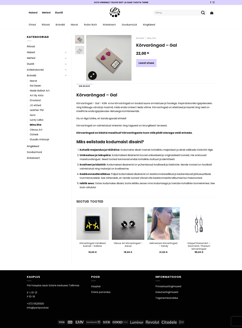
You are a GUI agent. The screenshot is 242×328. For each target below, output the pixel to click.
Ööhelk (34, 134)
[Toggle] (66, 52)
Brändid (60, 24)
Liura (32, 115)
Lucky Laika (36, 120)
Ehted (32, 24)
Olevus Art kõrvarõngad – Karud (128, 245)
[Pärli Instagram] (214, 2)
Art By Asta (36, 95)
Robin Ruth (90, 24)
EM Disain (35, 85)
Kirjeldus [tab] (84, 86)
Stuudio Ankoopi (39, 139)
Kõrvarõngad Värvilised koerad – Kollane (93, 245)
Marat (74, 24)
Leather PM (37, 110)
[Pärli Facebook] (211, 2)
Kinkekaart (109, 24)
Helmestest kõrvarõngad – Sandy (163, 245)
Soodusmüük (129, 24)
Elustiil (59, 12)
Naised (33, 12)
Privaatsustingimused (168, 286)
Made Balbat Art (40, 90)
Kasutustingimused (166, 292)
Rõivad (46, 24)
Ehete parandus (101, 292)
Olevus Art (36, 129)
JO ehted (35, 105)
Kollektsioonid (35, 70)
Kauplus (96, 286)
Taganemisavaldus (166, 298)
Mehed (46, 12)
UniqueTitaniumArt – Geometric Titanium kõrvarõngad (199, 246)
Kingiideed (149, 24)
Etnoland (35, 100)
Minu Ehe (35, 125)
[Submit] (203, 12)
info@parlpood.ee (38, 307)
